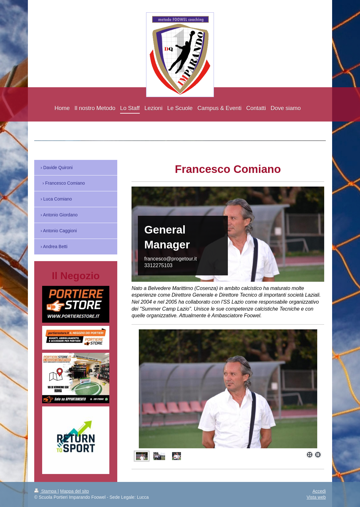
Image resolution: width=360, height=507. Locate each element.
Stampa (46, 491)
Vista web (316, 497)
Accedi (319, 491)
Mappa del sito (74, 491)
